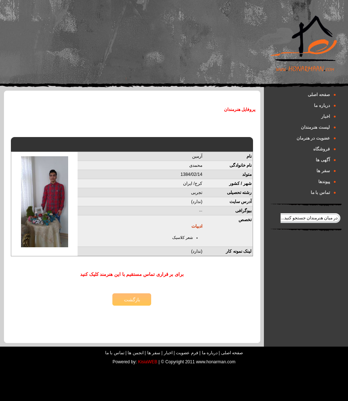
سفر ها (326, 170)
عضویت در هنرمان (316, 138)
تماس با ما (323, 192)
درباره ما (325, 105)
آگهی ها (326, 159)
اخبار (328, 116)
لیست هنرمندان (318, 127)
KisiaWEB (147, 361)
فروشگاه (324, 149)
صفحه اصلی (322, 94)
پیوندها (327, 181)
